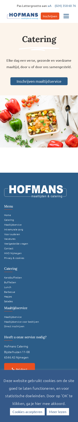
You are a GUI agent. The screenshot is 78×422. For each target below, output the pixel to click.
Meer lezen (57, 412)
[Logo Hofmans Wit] (35, 187)
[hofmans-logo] (23, 13)
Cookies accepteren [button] (27, 412)
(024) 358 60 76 (65, 5)
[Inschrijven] (50, 16)
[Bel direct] (19, 369)
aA (49, 5)
